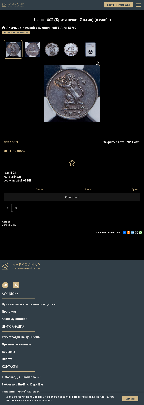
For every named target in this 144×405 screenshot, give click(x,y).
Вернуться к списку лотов (16, 32)
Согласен (130, 398)
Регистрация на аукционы (21, 337)
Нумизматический (21, 28)
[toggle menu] (139, 5)
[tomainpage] (13, 5)
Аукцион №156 (48, 28)
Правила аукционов (16, 344)
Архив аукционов (14, 319)
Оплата (7, 359)
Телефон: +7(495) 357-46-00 (21, 392)
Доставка (8, 352)
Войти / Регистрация (118, 5)
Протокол (9, 311)
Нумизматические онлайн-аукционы (29, 304)
